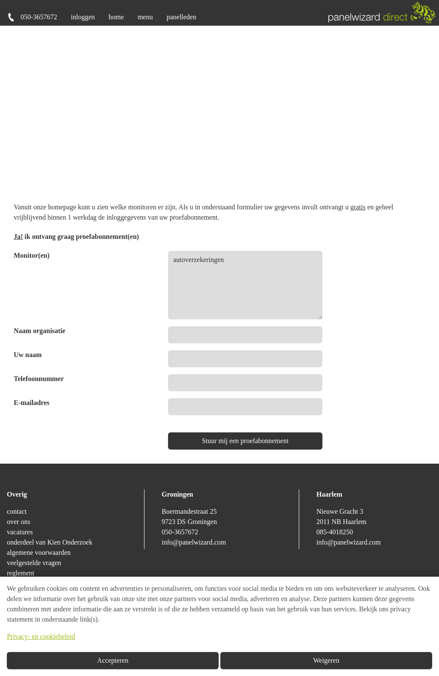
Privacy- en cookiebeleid (41, 636)
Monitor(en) (32, 255)
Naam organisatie (39, 330)
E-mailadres (31, 402)
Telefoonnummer (39, 378)
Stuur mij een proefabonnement (245, 440)
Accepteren (113, 660)
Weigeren (326, 660)
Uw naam (28, 354)
